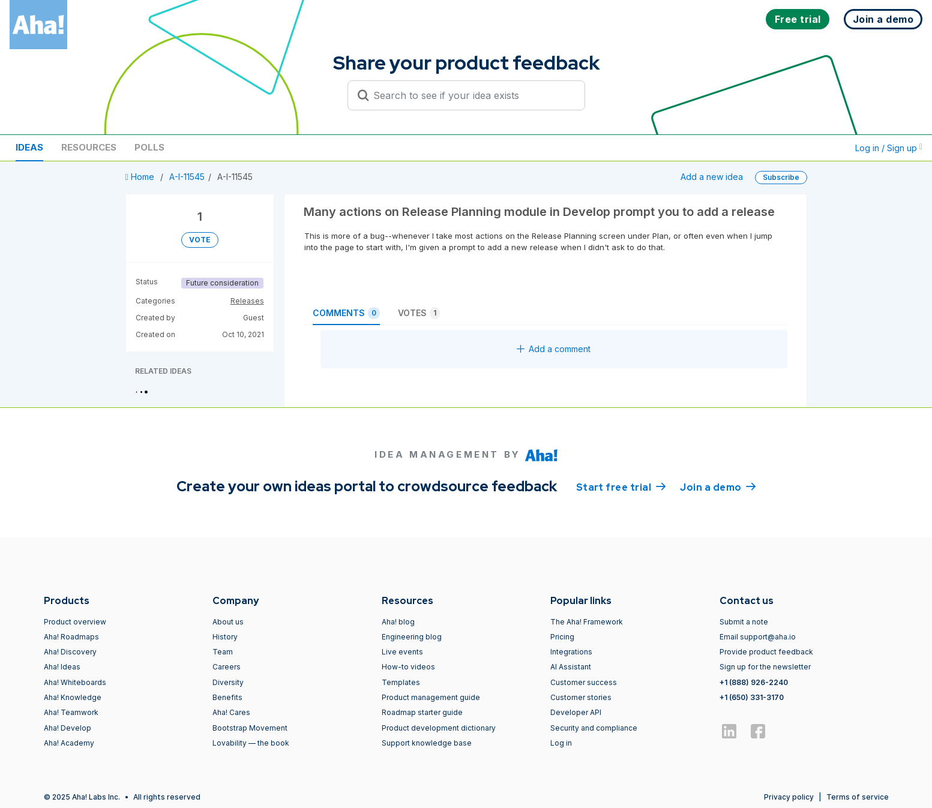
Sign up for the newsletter (765, 666)
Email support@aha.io (758, 636)
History (225, 636)
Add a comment (554, 349)
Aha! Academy (69, 742)
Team (222, 651)
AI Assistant (570, 666)
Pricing (562, 636)
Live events (402, 651)
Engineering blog (412, 636)
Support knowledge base (427, 742)
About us (228, 621)
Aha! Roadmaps (71, 636)
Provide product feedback (766, 651)
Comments (346, 313)
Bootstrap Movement (249, 727)
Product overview (75, 621)
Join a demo (718, 486)
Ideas (29, 147)
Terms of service (857, 796)
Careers (226, 666)
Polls (149, 147)
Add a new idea (712, 177)
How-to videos (408, 666)
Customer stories (581, 697)
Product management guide (431, 697)
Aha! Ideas (62, 666)
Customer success (583, 682)
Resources (88, 147)
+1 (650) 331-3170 (752, 697)
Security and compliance (593, 727)
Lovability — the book (250, 742)
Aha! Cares (231, 712)
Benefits (227, 697)
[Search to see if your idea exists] (471, 95)
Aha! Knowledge (72, 697)
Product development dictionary (439, 727)
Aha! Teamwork (71, 712)
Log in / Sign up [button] (888, 148)
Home (141, 177)
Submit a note (744, 621)
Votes (419, 313)
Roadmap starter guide (422, 712)
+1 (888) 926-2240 (754, 682)
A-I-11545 (187, 177)
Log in (561, 742)
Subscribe (781, 177)
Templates (401, 682)
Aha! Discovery (70, 651)
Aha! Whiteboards (75, 682)
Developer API (575, 712)
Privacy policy (789, 796)
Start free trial (621, 486)
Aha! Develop (67, 727)
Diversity (228, 682)
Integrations (571, 651)
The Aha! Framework (586, 621)
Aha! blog (398, 621)
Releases (247, 300)
